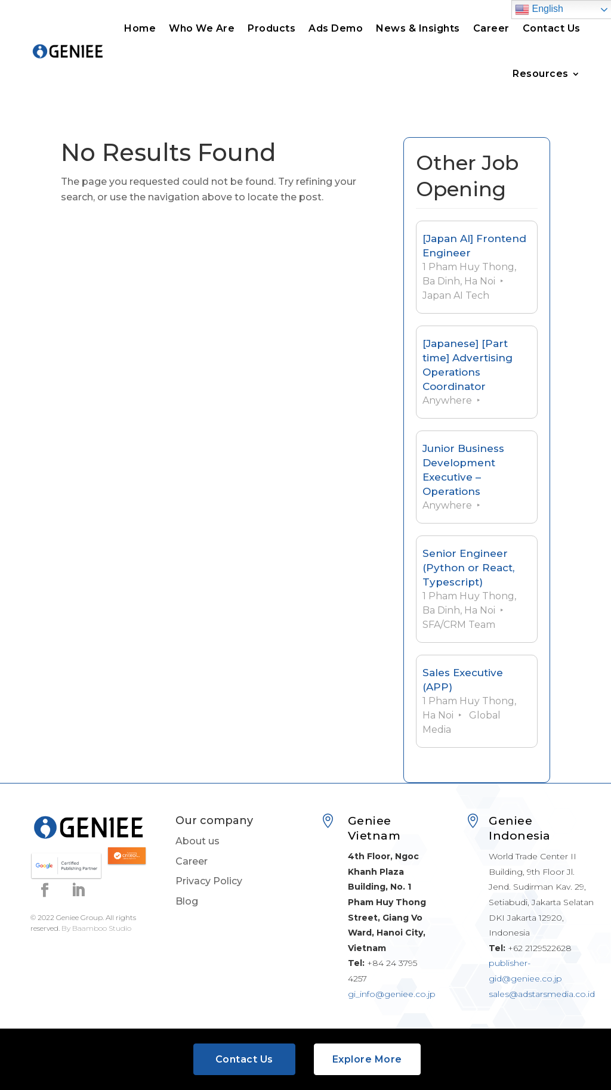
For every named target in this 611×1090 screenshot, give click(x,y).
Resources (541, 73)
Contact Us (552, 28)
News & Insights (418, 28)
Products (271, 28)
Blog (186, 901)
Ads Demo (335, 28)
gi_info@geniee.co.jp (392, 994)
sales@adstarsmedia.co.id (542, 994)
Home (140, 28)
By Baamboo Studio (96, 928)
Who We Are (201, 28)
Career (491, 28)
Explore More (367, 1059)
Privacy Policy (208, 881)
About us (197, 841)
